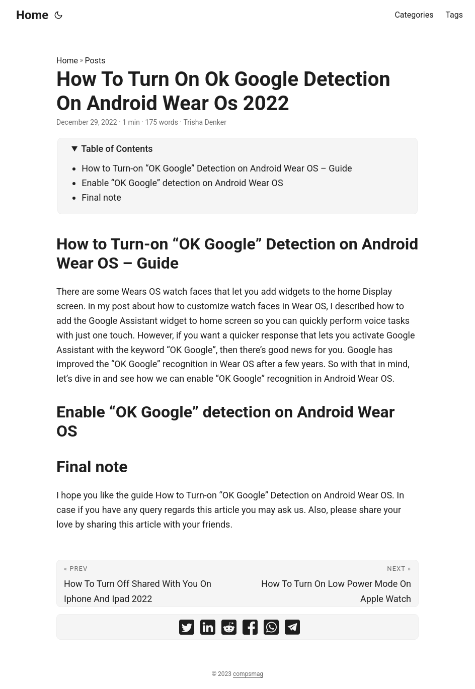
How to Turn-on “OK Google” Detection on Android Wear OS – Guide (217, 168)
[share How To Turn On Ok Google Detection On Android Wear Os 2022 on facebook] (250, 629)
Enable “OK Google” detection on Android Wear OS (182, 183)
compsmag (248, 673)
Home (32, 15)
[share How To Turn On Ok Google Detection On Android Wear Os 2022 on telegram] (292, 629)
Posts (95, 60)
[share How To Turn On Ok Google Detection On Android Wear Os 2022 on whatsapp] (271, 629)
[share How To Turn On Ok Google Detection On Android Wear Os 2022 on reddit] (228, 629)
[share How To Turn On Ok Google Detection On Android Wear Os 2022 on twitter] (186, 629)
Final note (101, 197)
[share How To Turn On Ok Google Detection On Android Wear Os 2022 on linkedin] (207, 629)
